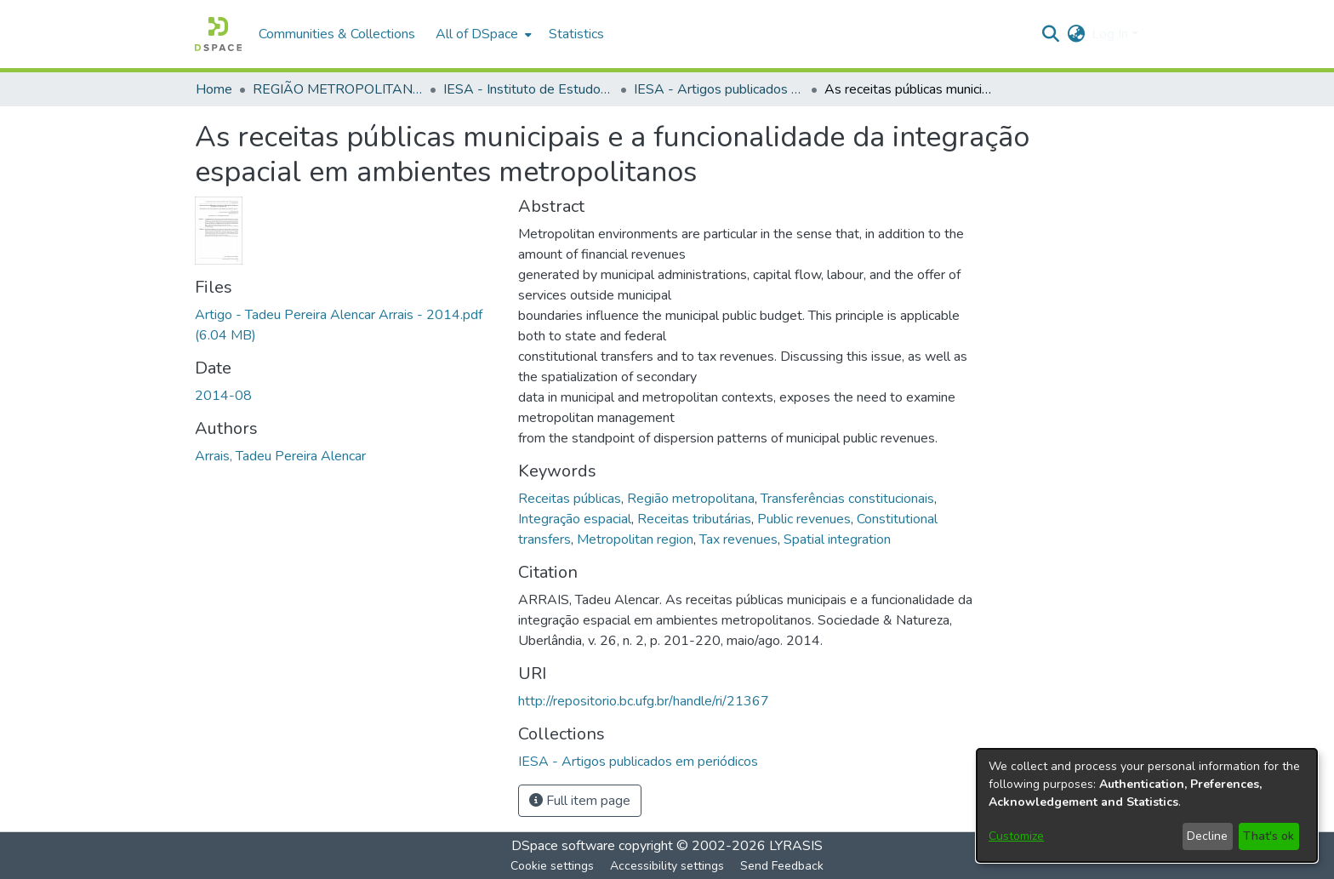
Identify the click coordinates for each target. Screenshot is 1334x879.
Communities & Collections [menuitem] (337, 34)
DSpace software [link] (563, 845)
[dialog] (1147, 805)
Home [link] (214, 89)
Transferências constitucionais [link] (847, 498)
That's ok (1268, 836)
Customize (1016, 836)
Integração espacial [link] (574, 519)
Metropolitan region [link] (635, 539)
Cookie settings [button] (552, 866)
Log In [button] (1112, 34)
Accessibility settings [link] (667, 866)
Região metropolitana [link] (691, 498)
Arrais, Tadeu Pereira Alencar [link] (280, 456)
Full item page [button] (579, 800)
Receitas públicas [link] (569, 498)
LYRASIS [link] (796, 845)
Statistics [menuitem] (576, 34)
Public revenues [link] (804, 519)
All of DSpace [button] (477, 34)
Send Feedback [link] (782, 866)
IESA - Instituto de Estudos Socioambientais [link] (528, 89)
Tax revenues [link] (738, 539)
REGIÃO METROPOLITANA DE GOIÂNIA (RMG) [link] (338, 89)
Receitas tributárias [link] (694, 519)
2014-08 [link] (223, 395)
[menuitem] (482, 34)
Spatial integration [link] (837, 539)
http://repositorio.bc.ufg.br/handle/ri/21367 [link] (643, 701)
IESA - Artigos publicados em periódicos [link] (719, 89)
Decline (1207, 836)
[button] (218, 34)
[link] (638, 761)
